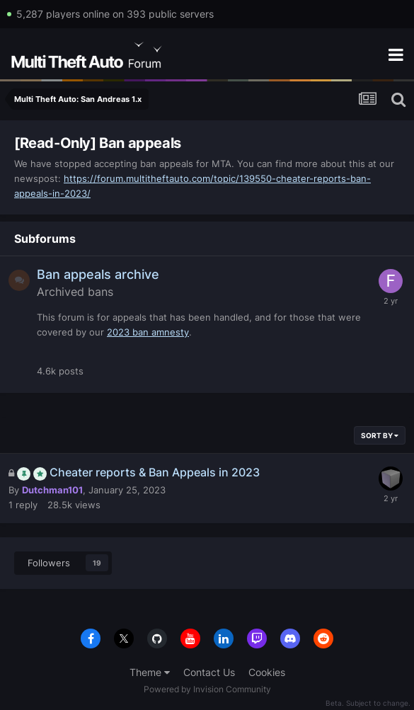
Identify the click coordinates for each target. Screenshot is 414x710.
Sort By (379, 435)
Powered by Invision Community (207, 689)
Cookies (266, 672)
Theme (150, 672)
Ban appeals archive (98, 274)
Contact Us (209, 672)
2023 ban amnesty (148, 332)
